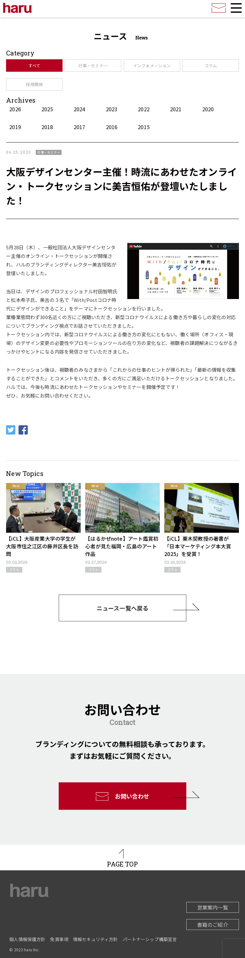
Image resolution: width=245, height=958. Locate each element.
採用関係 (34, 84)
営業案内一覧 (212, 907)
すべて (34, 65)
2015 (144, 127)
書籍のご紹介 (212, 924)
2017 (79, 127)
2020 (208, 109)
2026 (15, 109)
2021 (176, 109)
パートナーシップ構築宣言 (150, 939)
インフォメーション (152, 65)
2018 (47, 127)
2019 (15, 127)
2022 (144, 109)
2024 (79, 109)
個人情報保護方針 (27, 939)
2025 (47, 109)
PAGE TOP (122, 864)
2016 (112, 127)
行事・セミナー (93, 65)
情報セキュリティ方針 (95, 939)
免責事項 (59, 939)
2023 (112, 109)
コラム (210, 65)
